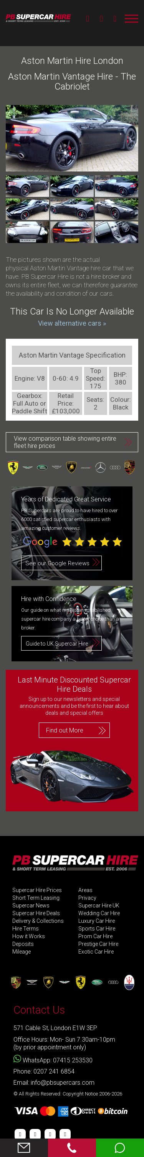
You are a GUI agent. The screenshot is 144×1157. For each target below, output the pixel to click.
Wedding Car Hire (99, 913)
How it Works (28, 936)
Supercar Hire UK (98, 906)
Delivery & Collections (38, 921)
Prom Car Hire (95, 936)
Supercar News (31, 906)
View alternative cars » (72, 323)
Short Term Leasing (36, 898)
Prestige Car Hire (98, 944)
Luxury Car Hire (96, 921)
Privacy (87, 898)
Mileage (21, 952)
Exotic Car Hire (96, 952)
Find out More (64, 730)
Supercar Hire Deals (36, 913)
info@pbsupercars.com (62, 1082)
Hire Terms (25, 929)
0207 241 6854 (53, 1071)
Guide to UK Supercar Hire (57, 644)
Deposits (23, 944)
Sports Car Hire (96, 929)
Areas (85, 890)
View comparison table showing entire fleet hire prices (65, 442)
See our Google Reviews (57, 563)
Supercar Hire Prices (37, 890)
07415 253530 (73, 1060)
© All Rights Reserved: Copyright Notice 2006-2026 (67, 1094)
